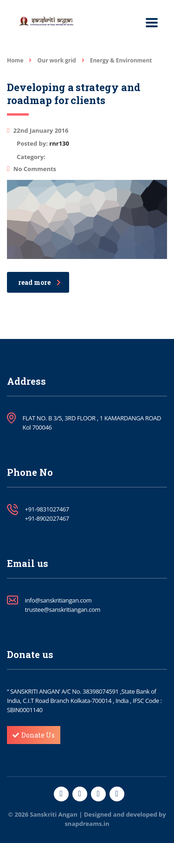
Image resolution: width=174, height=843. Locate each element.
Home (15, 60)
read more (39, 282)
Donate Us (34, 735)
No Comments (31, 169)
